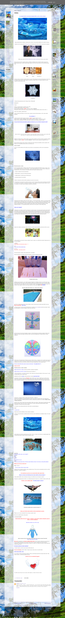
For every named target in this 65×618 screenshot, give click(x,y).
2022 (8, 47)
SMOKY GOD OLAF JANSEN (58, 133)
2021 (8, 48)
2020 (8, 49)
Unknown (17, 583)
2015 (8, 54)
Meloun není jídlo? (9, 62)
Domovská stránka (32, 603)
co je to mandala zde (38, 307)
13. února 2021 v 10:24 (22, 583)
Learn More (50, 2)
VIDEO (54, 24)
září (8, 59)
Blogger (39, 611)
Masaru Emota (27, 44)
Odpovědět (17, 587)
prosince (9, 55)
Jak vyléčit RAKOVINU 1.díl (58, 66)
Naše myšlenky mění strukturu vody (32, 59)
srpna (8, 60)
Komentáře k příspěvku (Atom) (24, 605)
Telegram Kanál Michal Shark (8, 40)
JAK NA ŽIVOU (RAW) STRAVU (55, 14)
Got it (54, 2)
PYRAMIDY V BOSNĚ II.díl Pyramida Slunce (56, 21)
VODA (8, 63)
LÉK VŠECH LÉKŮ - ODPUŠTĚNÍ (58, 122)
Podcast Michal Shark (9, 614)
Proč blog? (54, 17)
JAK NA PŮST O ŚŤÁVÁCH (58, 90)
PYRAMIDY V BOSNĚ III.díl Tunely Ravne (56, 22)
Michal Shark (13, 5)
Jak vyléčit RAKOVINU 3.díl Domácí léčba (58, 100)
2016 (8, 53)
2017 (8, 52)
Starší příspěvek (48, 603)
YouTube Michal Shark (9, 615)
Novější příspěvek (17, 603)
